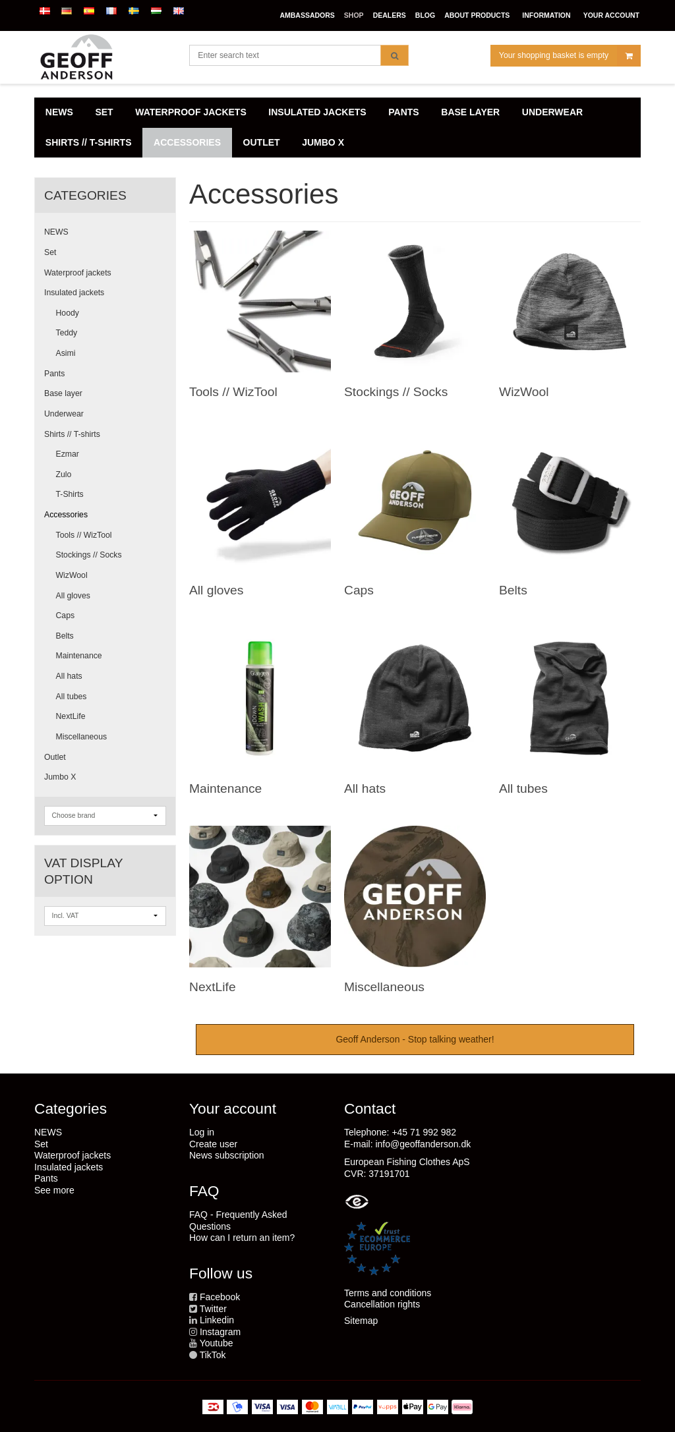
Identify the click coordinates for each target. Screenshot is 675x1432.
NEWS (56, 232)
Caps (65, 615)
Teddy (67, 332)
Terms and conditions (387, 1293)
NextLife (71, 716)
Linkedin (217, 1320)
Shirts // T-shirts (72, 434)
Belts (65, 636)
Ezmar (67, 454)
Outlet (55, 757)
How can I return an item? (242, 1237)
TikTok (213, 1355)
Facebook (220, 1297)
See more (54, 1190)
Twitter (213, 1308)
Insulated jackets (74, 292)
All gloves (73, 595)
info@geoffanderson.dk (423, 1144)
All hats (69, 676)
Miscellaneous (81, 736)
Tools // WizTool (84, 535)
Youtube (216, 1343)
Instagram (220, 1332)
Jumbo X (60, 777)
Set (50, 252)
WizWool (72, 575)
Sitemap (361, 1320)
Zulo (64, 474)
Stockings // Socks (89, 554)
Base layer (63, 393)
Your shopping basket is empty (569, 55)
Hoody (67, 313)
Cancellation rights (382, 1304)
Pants (54, 373)
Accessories (66, 514)
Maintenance (79, 655)
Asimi (66, 353)
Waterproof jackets (77, 272)
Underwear (64, 413)
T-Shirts (70, 494)
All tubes (71, 696)
